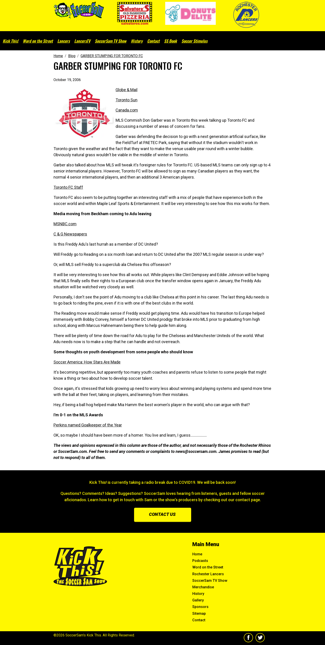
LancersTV (82, 41)
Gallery (198, 600)
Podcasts (200, 561)
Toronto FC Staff (68, 187)
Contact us (162, 514)
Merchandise (203, 587)
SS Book (170, 41)
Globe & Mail (126, 89)
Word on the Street (38, 41)
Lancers (63, 41)
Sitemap (199, 613)
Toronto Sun (126, 100)
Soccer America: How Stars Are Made (87, 362)
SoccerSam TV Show (110, 41)
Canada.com (127, 110)
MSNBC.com (65, 223)
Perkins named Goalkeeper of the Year (87, 425)
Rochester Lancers (208, 574)
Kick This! (10, 41)
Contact (153, 41)
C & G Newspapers (70, 234)
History (137, 41)
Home (197, 554)
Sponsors (200, 607)
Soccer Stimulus (194, 41)
